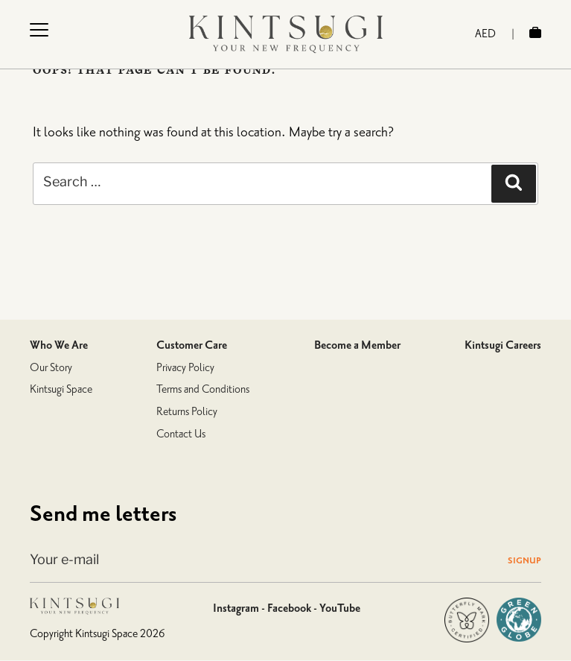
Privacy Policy (185, 368)
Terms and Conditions (202, 389)
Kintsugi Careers (503, 345)
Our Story (51, 368)
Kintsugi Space (61, 389)
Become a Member (357, 345)
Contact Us (180, 434)
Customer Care (191, 345)
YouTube (339, 608)
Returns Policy (186, 412)
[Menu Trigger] (39, 29)
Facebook (289, 608)
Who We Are (59, 345)
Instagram (236, 608)
